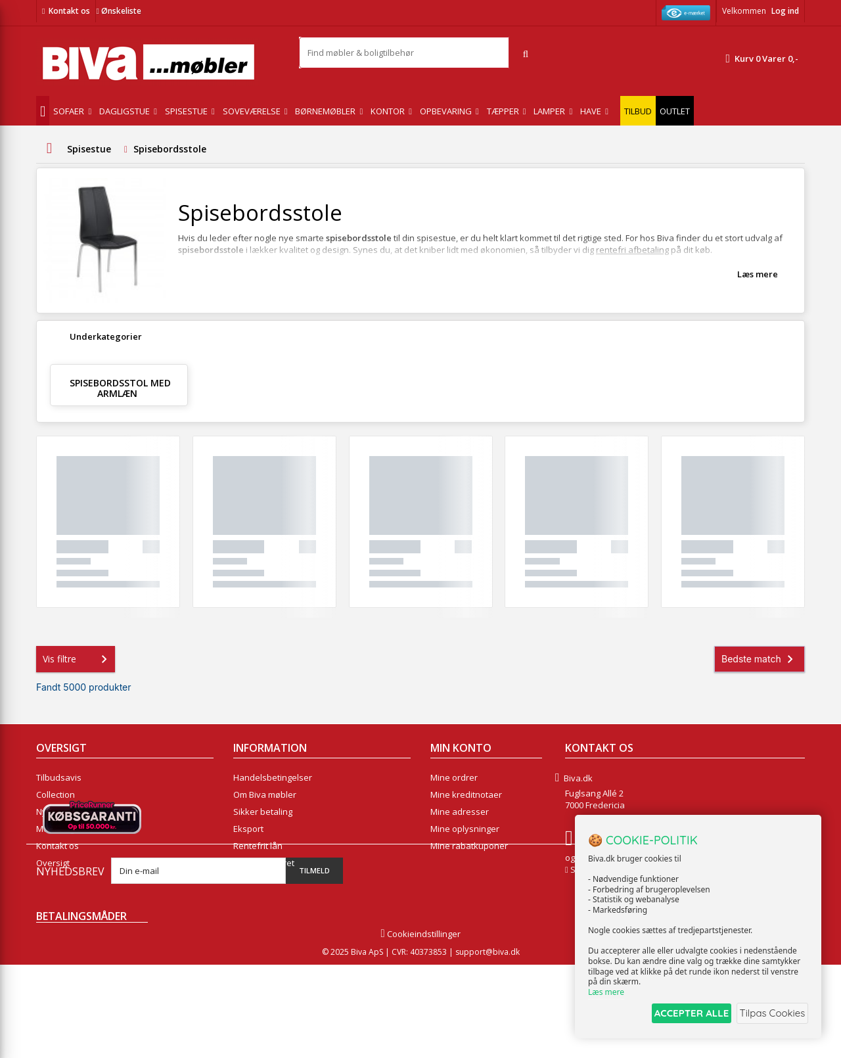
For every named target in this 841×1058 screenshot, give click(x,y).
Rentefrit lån (258, 846)
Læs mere (757, 274)
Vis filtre (77, 659)
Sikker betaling (262, 811)
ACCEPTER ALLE (680, 1014)
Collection (55, 794)
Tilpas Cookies (770, 1014)
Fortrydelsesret (263, 863)
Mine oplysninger (464, 829)
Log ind (785, 10)
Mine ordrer (454, 777)
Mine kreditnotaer (466, 794)
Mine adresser (459, 811)
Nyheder (53, 811)
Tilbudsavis (58, 777)
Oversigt (53, 863)
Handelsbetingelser (272, 777)
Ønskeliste (118, 10)
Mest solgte (59, 829)
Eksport (248, 829)
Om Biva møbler (264, 794)
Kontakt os (69, 10)
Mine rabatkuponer (469, 846)
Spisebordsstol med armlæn (120, 388)
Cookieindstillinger (420, 1027)
